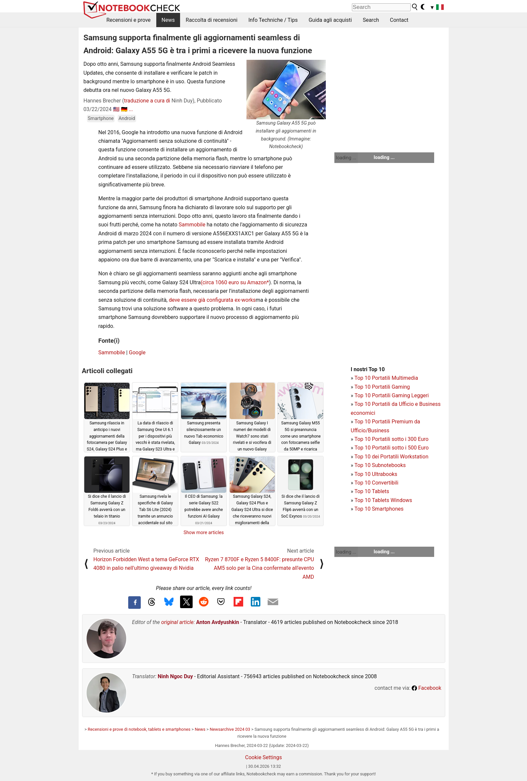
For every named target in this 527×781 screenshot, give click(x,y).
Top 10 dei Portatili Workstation (392, 456)
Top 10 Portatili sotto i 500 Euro (392, 448)
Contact (399, 20)
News (168, 20)
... (131, 109)
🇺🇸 (116, 109)
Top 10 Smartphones (379, 509)
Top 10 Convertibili (376, 483)
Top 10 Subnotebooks (380, 465)
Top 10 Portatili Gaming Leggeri (392, 395)
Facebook (426, 688)
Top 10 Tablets (372, 491)
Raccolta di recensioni (212, 20)
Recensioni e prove (128, 20)
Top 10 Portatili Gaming (382, 387)
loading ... (346, 157)
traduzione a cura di (147, 101)
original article (177, 622)
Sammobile (192, 224)
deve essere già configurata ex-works (212, 300)
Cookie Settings (263, 757)
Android (127, 118)
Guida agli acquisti (330, 20)
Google (137, 352)
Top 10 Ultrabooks (376, 474)
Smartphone (101, 118)
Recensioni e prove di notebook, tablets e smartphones (139, 729)
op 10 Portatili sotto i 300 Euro (393, 439)
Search (371, 20)
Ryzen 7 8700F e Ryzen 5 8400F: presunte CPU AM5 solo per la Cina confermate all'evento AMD (259, 568)
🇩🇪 (124, 109)
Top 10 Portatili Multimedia (386, 378)
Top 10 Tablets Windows (383, 500)
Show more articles (204, 532)
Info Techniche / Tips (273, 20)
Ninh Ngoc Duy (175, 676)
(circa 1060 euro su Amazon (234, 282)
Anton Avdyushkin (217, 622)
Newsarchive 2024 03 (230, 729)
